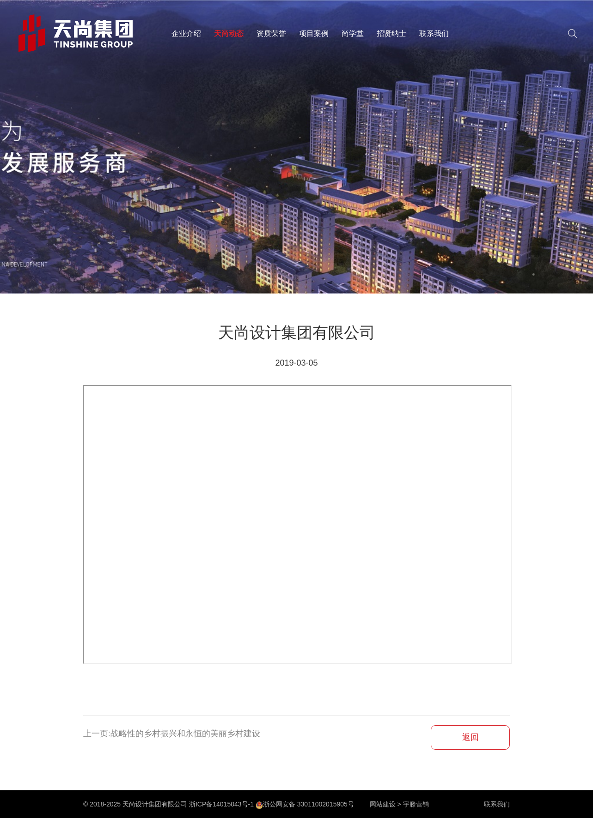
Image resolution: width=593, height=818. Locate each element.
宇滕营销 (416, 804)
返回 (470, 737)
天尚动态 (229, 33)
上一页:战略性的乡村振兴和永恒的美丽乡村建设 (171, 733)
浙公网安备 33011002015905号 (305, 804)
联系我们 (434, 33)
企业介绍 (186, 33)
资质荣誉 (271, 33)
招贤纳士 (391, 33)
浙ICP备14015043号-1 (221, 804)
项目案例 (314, 33)
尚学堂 (353, 33)
